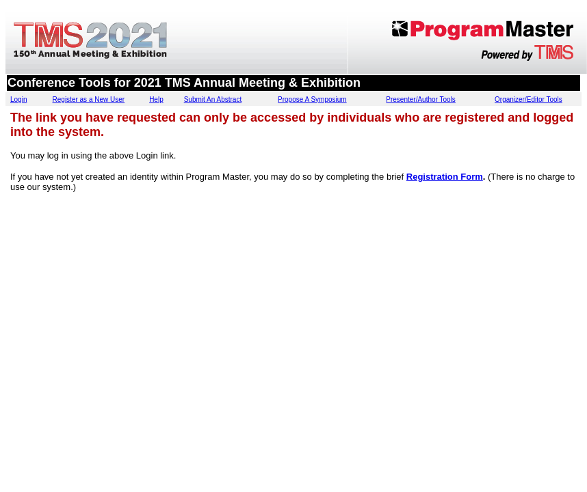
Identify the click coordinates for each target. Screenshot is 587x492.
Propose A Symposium (312, 99)
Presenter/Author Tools (421, 99)
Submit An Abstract (213, 99)
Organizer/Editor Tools (528, 99)
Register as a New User (89, 99)
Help (156, 99)
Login (18, 99)
